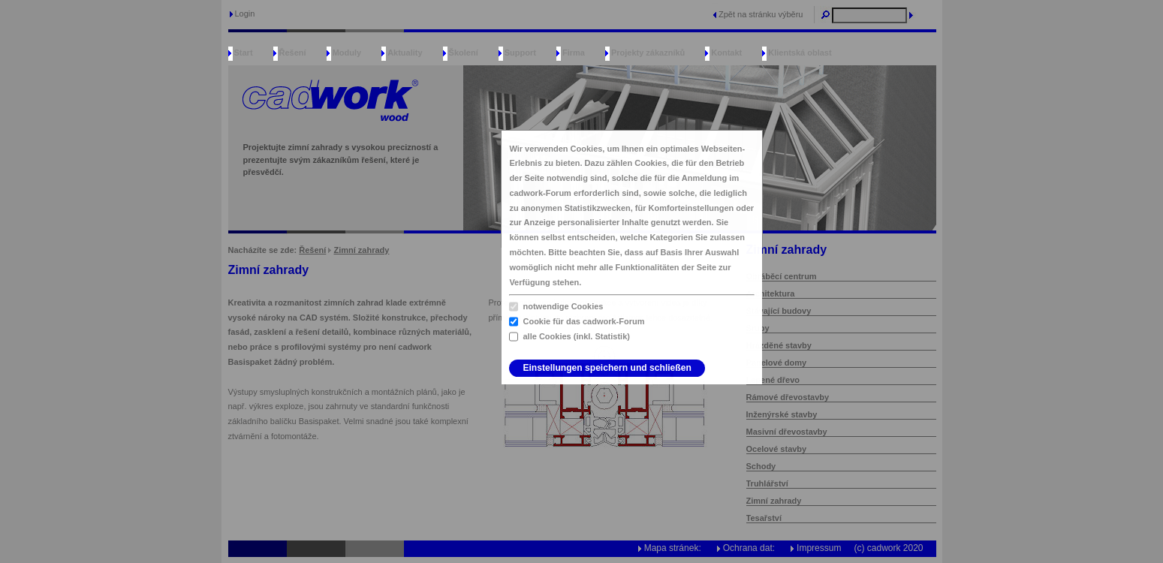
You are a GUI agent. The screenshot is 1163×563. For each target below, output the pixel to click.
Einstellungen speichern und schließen (607, 368)
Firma (573, 52)
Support (520, 52)
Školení (463, 52)
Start (243, 52)
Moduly (347, 52)
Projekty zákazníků (648, 52)
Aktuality (404, 52)
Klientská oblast (799, 52)
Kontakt (726, 52)
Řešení (292, 52)
